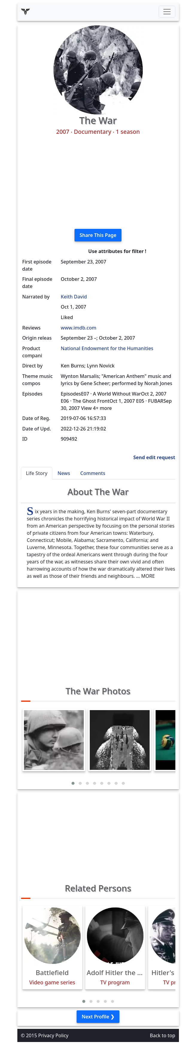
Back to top (162, 1035)
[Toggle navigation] (167, 12)
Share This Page (98, 235)
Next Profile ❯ (98, 1016)
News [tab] (63, 473)
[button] (73, 783)
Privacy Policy (53, 1035)
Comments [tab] (92, 473)
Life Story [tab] (37, 473)
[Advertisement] (98, 182)
